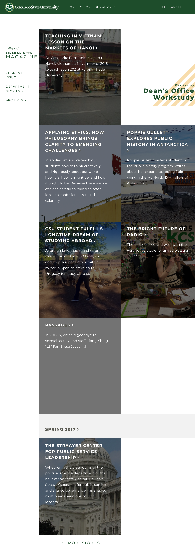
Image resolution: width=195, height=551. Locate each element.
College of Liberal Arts (92, 7)
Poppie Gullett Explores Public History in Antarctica (157, 138)
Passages (57, 325)
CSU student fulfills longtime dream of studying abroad (74, 234)
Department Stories (17, 89)
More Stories (84, 543)
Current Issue (14, 75)
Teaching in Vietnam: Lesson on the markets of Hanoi (74, 42)
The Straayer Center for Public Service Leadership (73, 451)
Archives (16, 100)
